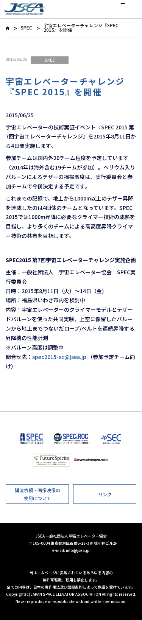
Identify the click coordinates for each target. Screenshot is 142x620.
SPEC (26, 27)
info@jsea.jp (78, 550)
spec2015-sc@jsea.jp (59, 357)
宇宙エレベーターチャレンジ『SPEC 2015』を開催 (65, 86)
